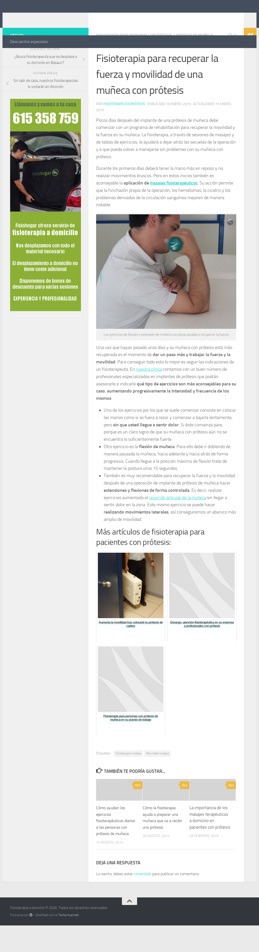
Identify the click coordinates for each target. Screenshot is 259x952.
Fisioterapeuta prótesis (124, 124)
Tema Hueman (68, 941)
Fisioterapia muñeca (128, 773)
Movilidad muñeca (157, 773)
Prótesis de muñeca (203, 55)
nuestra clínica (149, 389)
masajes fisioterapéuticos (174, 203)
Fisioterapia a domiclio (59, 17)
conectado (142, 900)
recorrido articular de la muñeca (178, 517)
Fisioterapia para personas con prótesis (137, 55)
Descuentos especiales (29, 41)
